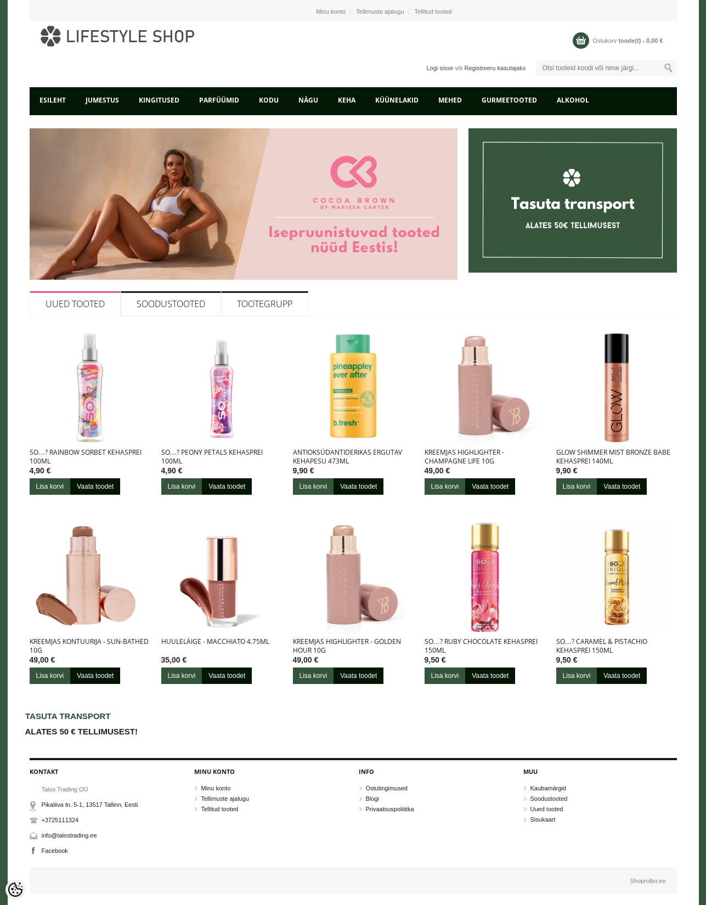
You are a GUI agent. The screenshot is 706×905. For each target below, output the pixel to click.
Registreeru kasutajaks (495, 68)
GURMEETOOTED (509, 100)
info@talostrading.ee (69, 835)
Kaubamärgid (548, 788)
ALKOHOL (573, 100)
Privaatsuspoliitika (390, 809)
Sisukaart (543, 819)
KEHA (346, 100)
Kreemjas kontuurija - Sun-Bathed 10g (89, 646)
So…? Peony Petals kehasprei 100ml (212, 457)
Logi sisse (439, 68)
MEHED (450, 100)
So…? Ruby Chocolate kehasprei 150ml (481, 646)
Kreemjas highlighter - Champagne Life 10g (464, 457)
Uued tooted (75, 304)
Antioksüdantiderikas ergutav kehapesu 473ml (347, 457)
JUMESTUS (102, 100)
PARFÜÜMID (219, 100)
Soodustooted (171, 304)
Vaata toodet (95, 486)
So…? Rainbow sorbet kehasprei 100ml (86, 457)
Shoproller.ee (648, 881)
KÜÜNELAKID (397, 100)
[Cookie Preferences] (15, 890)
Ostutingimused (387, 788)
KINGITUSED (159, 100)
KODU (269, 100)
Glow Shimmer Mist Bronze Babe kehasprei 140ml (613, 457)
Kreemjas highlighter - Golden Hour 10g (347, 646)
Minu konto (331, 11)
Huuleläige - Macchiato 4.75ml (215, 641)
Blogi (372, 798)
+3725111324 (60, 820)
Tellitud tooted (433, 11)
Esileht (52, 100)
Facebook (55, 850)
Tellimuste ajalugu (380, 11)
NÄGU (308, 100)
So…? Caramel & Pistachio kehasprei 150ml (601, 646)
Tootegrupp (264, 304)
